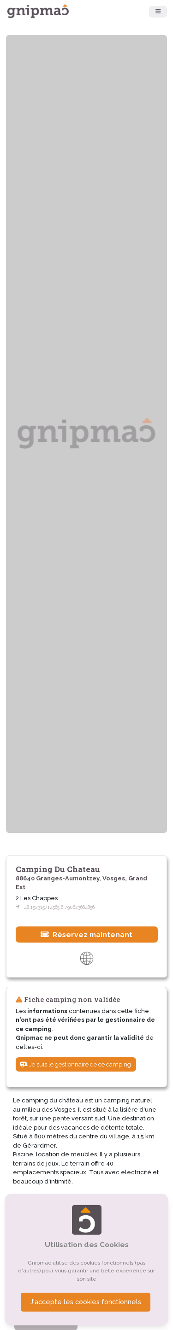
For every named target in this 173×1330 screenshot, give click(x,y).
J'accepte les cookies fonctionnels (85, 1302)
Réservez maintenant (86, 934)
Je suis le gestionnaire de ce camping (75, 1064)
